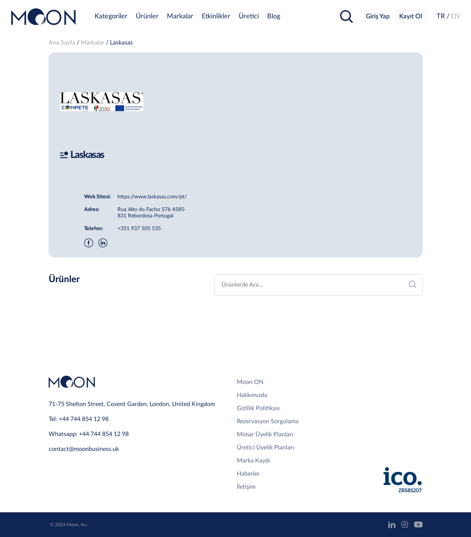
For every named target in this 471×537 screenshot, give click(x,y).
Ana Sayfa (62, 43)
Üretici (249, 16)
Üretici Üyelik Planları (265, 448)
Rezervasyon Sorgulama (268, 421)
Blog (273, 16)
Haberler (248, 474)
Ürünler (147, 16)
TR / (443, 16)
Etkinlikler (216, 16)
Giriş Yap (378, 16)
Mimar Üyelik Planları (265, 434)
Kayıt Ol (410, 16)
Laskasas (121, 43)
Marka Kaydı (253, 461)
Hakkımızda (252, 395)
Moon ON (250, 382)
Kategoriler (111, 16)
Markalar (180, 16)
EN (455, 16)
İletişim (246, 487)
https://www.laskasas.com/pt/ (152, 196)
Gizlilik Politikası (258, 408)
